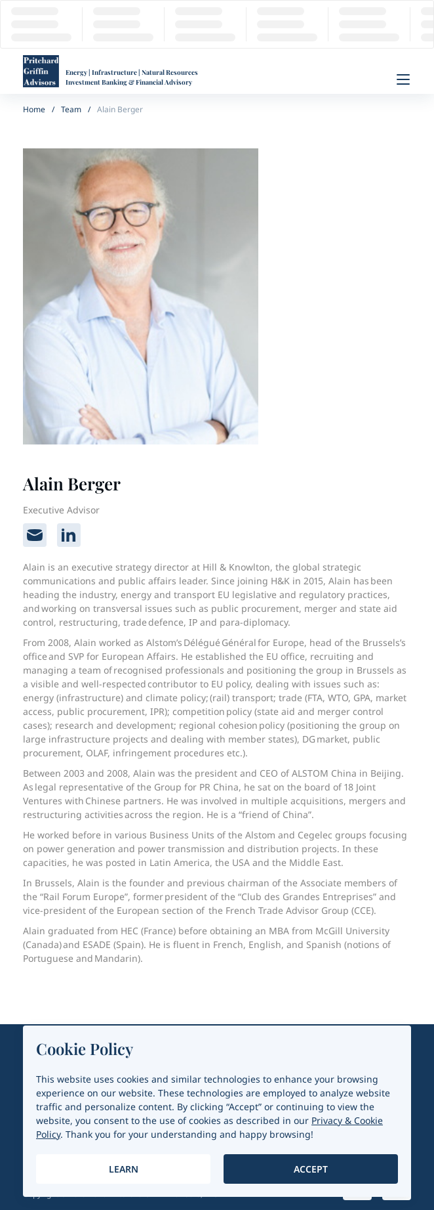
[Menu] (403, 79)
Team (71, 109)
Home (34, 109)
